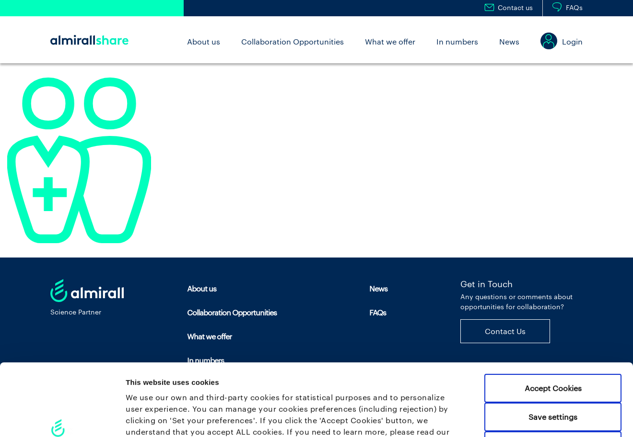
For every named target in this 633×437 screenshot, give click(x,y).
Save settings (552, 344)
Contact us (515, 7)
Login (572, 41)
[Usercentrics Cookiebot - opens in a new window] (62, 418)
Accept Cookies (553, 316)
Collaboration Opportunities (292, 41)
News (509, 41)
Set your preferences (503, 418)
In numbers (457, 41)
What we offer (390, 41)
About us (203, 41)
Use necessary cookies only (553, 373)
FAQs (574, 7)
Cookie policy (152, 371)
